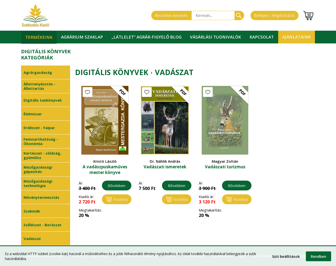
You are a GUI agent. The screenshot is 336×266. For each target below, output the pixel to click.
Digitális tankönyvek (43, 100)
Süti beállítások (286, 258)
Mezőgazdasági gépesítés (38, 169)
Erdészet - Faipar (39, 127)
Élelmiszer (33, 113)
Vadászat (32, 238)
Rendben (318, 258)
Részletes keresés (171, 15)
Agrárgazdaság (38, 72)
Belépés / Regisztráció (274, 15)
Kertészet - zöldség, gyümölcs (42, 155)
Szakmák (32, 211)
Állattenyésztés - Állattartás (39, 86)
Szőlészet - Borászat (43, 224)
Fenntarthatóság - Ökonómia (41, 141)
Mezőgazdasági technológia (38, 183)
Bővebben (116, 185)
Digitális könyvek (111, 72)
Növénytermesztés (41, 197)
